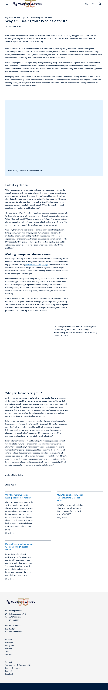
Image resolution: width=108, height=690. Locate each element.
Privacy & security (12, 668)
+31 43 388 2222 (12, 620)
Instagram (9, 645)
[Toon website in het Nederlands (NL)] (86, 3)
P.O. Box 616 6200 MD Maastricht (13, 630)
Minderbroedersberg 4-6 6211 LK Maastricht (15, 615)
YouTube (8, 654)
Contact (8, 662)
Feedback (9, 674)
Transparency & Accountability (18, 665)
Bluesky (8, 639)
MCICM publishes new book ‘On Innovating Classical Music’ (70, 497)
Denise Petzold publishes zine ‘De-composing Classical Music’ (19, 546)
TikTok (7, 651)
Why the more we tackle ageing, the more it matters (18, 496)
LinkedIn (8, 648)
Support (8, 671)
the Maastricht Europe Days (36, 264)
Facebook (9, 642)
